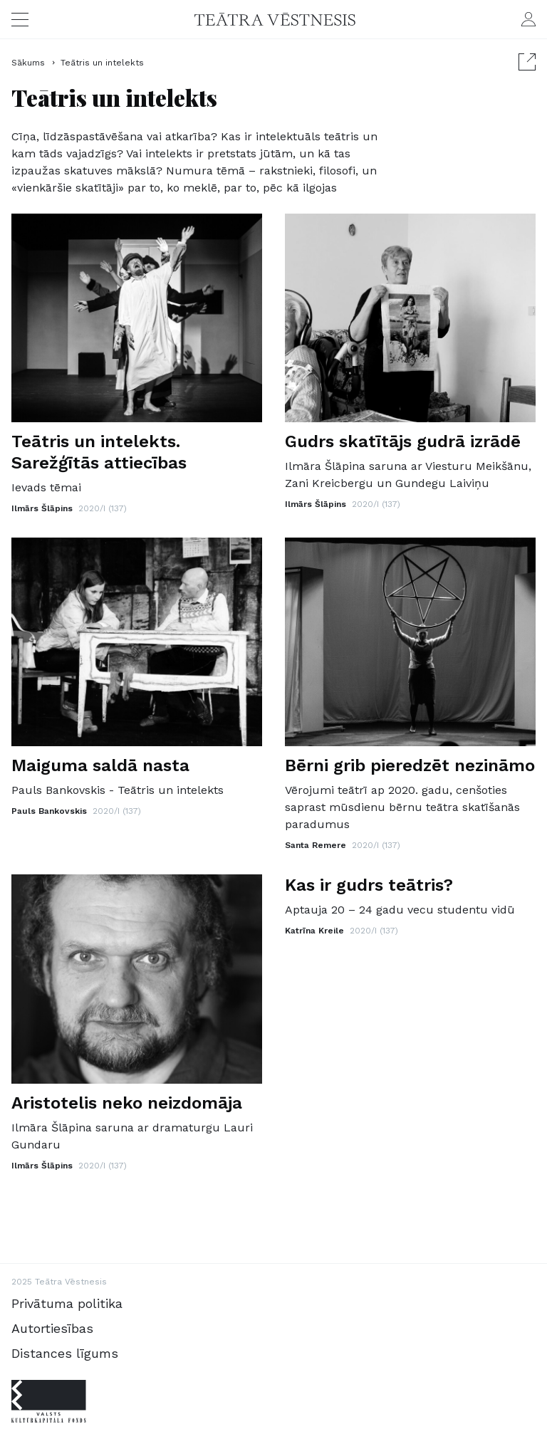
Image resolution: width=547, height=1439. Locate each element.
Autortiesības (52, 1328)
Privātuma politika (67, 1303)
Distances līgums (64, 1353)
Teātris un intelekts (102, 63)
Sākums (29, 63)
